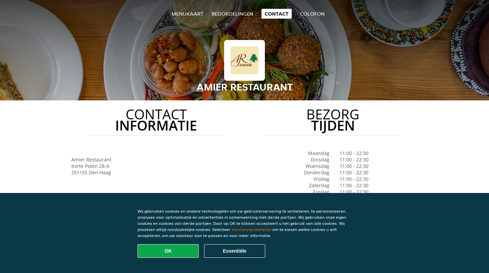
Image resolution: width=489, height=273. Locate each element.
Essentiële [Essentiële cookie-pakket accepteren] (234, 251)
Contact (277, 13)
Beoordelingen (232, 13)
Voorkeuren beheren (251, 229)
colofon (312, 13)
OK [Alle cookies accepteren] (168, 251)
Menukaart (187, 13)
